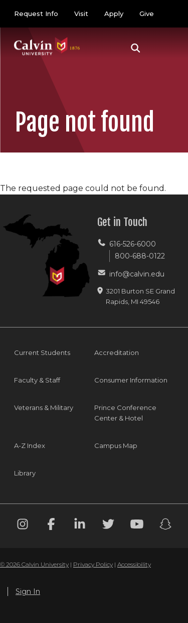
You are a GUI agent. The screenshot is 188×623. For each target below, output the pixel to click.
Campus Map (115, 446)
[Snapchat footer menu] (165, 525)
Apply (113, 14)
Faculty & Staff (37, 380)
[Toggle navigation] (162, 48)
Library (25, 473)
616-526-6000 (132, 244)
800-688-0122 (140, 256)
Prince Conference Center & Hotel (125, 413)
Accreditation (116, 352)
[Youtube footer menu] (136, 525)
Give (146, 14)
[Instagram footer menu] (22, 525)
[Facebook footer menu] (51, 525)
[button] (135, 48)
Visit (81, 14)
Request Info (36, 14)
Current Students (42, 352)
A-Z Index (29, 446)
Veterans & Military (43, 408)
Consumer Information (130, 380)
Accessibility (134, 564)
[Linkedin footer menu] (79, 525)
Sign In (28, 591)
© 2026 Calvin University (34, 564)
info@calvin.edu (136, 274)
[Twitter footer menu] (108, 525)
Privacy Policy (93, 564)
